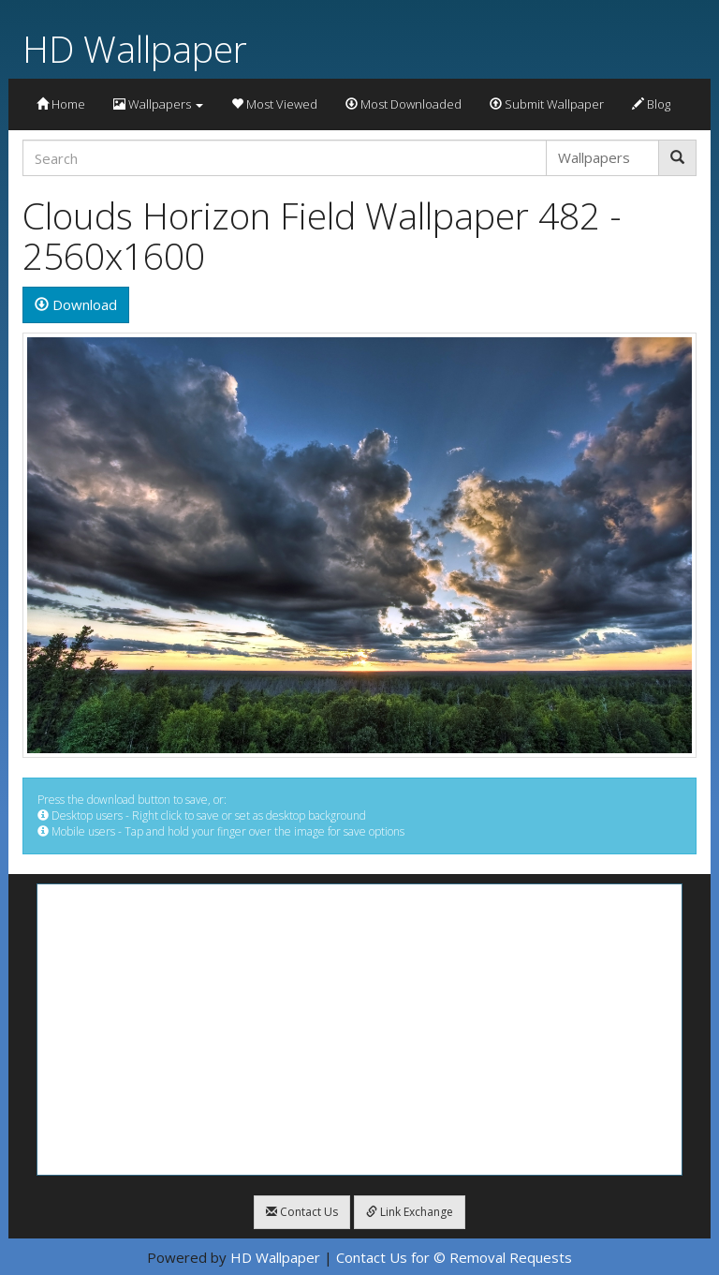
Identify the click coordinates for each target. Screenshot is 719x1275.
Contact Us (302, 1212)
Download (76, 304)
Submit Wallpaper (547, 104)
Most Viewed (274, 104)
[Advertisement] (359, 1029)
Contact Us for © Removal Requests (454, 1257)
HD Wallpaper (134, 48)
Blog (651, 104)
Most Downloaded (403, 104)
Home (61, 104)
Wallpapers (158, 104)
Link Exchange (409, 1212)
